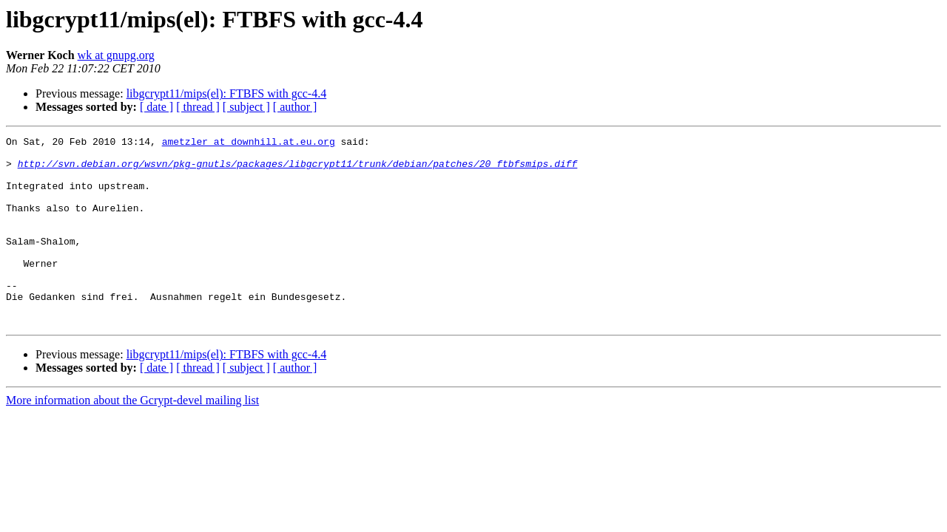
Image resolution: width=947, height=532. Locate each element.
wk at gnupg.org (116, 55)
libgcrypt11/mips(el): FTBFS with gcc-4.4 (227, 93)
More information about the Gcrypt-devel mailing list (132, 438)
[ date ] (156, 106)
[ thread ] (198, 106)
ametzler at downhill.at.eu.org (248, 143)
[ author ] (295, 106)
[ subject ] (246, 106)
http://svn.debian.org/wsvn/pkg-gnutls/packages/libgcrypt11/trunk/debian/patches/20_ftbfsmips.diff (298, 170)
